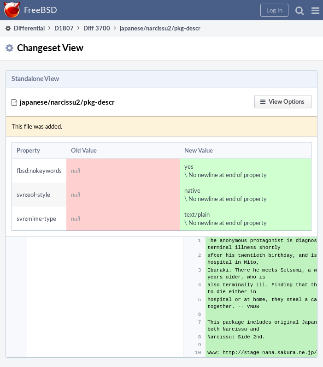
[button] (315, 10)
